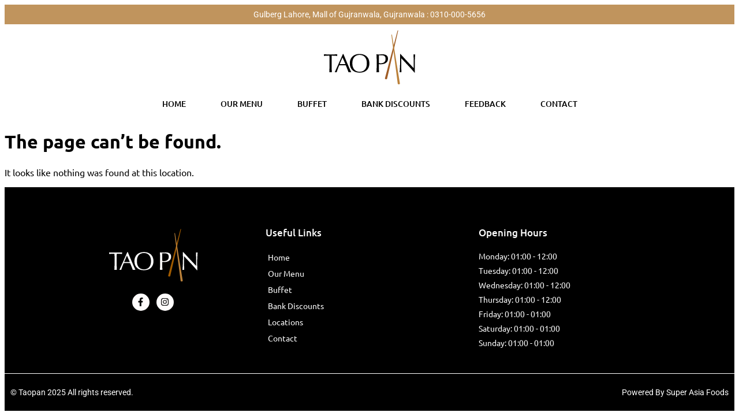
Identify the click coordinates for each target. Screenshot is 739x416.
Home (174, 103)
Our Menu (242, 103)
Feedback (485, 103)
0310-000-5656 (458, 14)
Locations (285, 322)
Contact (558, 103)
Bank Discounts (395, 103)
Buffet (312, 103)
